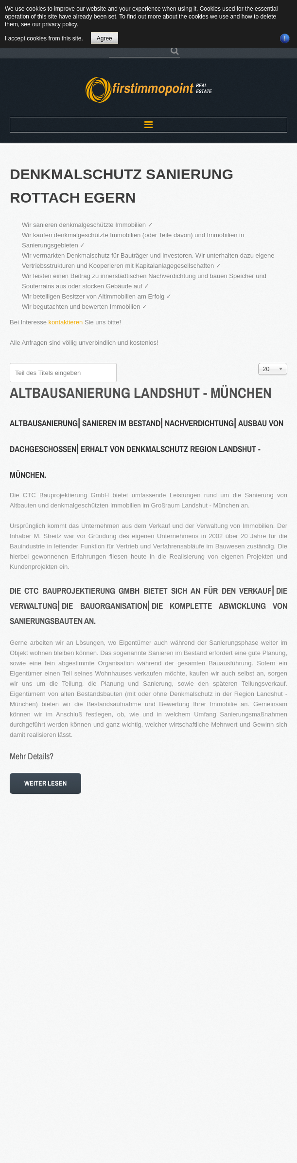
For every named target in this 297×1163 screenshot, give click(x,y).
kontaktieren (66, 322)
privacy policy (59, 24)
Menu (148, 124)
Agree (104, 38)
